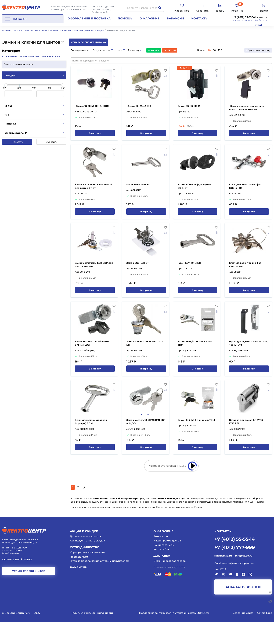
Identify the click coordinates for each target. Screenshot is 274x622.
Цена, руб (10, 75)
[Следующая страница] (84, 487)
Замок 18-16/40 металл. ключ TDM (195, 343)
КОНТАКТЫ (223, 531)
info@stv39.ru (243, 555)
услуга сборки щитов (28, 571)
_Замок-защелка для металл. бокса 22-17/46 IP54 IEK (246, 108)
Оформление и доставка (89, 18)
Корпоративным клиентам (87, 552)
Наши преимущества (167, 540)
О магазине (149, 18)
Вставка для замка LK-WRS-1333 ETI (246, 422)
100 (220, 50)
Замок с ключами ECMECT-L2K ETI (145, 343)
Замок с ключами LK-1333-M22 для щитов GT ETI (93, 186)
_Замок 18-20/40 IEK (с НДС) (92, 106)
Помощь (125, 18)
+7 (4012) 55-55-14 (244, 17)
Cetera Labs (264, 612)
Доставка (161, 555)
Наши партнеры (163, 545)
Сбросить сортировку (258, 50)
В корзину (95, 133)
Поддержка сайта (150, 612)
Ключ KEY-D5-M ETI (138, 184)
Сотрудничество (84, 547)
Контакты (199, 18)
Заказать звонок (243, 20)
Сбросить (51, 141)
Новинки (154, 50)
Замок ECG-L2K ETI (137, 262)
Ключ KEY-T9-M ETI (189, 262)
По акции (170, 50)
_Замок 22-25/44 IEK (138, 106)
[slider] (6, 85)
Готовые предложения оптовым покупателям (99, 560)
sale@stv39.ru (223, 555)
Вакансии (175, 18)
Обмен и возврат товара (169, 560)
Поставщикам (79, 556)
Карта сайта (161, 549)
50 (214, 50)
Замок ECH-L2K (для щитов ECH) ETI (194, 186)
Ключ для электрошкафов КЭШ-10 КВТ (245, 264)
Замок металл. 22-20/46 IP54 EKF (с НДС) (92, 343)
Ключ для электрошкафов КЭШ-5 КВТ (245, 186)
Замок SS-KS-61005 (189, 106)
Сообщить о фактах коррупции (234, 563)
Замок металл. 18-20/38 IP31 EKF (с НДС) (145, 422)
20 (209, 50)
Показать (17, 141)
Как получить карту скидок (87, 540)
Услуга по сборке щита (88, 42)
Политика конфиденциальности (92, 612)
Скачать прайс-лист (17, 559)
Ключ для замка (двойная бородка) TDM (91, 422)
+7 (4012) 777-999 (234, 547)
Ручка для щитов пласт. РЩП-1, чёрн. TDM (248, 343)
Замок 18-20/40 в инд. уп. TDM (196, 420)
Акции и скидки (84, 531)
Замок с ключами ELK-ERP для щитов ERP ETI (94, 264)
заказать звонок (243, 587)
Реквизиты (160, 536)
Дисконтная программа (85, 536)
